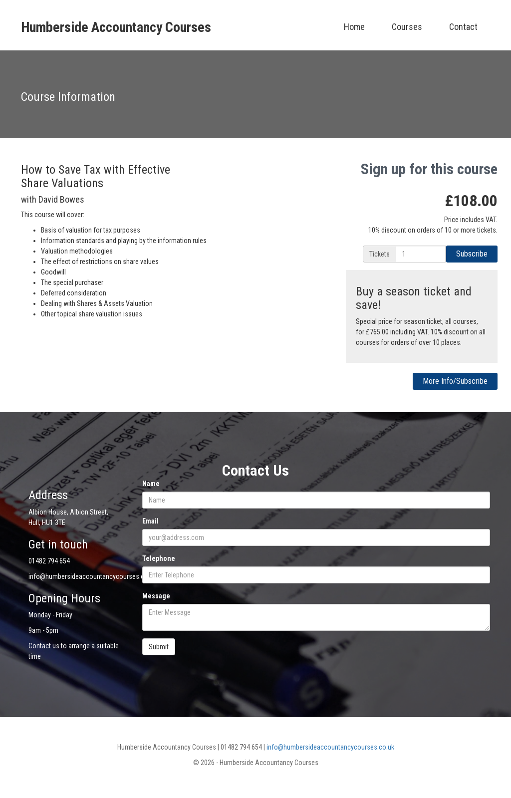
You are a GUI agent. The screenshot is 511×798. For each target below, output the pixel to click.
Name (151, 484)
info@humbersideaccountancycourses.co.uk (330, 747)
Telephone (158, 558)
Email (150, 521)
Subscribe (472, 254)
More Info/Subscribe (455, 381)
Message (156, 596)
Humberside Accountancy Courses (116, 27)
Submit (159, 647)
